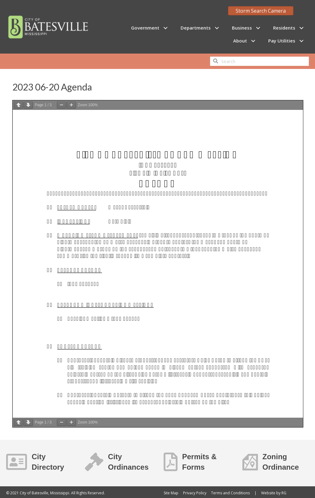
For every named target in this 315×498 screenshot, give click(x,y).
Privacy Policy (194, 493)
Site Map (171, 493)
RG (283, 493)
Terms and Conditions (230, 493)
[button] (165, 27)
